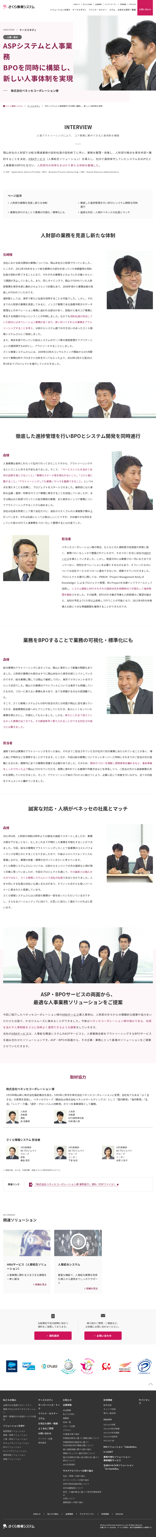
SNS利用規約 (69, 1464)
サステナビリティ (111, 4)
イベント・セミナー (98, 10)
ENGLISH (132, 4)
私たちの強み (87, 4)
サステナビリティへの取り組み (78, 1470)
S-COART (108, 1451)
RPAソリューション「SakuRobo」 (120, 1446)
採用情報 (123, 4)
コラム (112, 10)
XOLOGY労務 (109, 1424)
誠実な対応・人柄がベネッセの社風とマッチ (105, 212)
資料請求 (42, 1442)
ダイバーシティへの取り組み (76, 1480)
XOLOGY (107, 1419)
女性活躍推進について (73, 1487)
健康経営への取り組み (73, 1502)
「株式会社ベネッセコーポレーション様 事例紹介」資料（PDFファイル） (75, 1184)
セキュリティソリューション (16, 1443)
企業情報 (98, 4)
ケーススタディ (79, 10)
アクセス (67, 1430)
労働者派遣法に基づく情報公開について (81, 1438)
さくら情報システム (14, 106)
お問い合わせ (44, 1433)
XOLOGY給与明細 (111, 1428)
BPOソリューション (12, 1447)
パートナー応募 (45, 1438)
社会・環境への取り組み (74, 1475)
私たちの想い (69, 1414)
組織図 (66, 1418)
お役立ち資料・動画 (127, 10)
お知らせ (76, 4)
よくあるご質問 (45, 1428)
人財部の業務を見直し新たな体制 (28, 203)
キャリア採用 (109, 1409)
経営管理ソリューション (14, 1431)
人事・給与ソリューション (15, 1438)
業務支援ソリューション (14, 1454)
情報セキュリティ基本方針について (79, 1453)
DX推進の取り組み (71, 1434)
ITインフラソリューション (15, 1451)
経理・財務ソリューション (15, 1434)
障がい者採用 (109, 1413)
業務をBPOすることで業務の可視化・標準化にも (37, 212)
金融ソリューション (12, 1458)
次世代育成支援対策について (76, 1483)
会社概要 (67, 1410)
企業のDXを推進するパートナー (17, 1405)
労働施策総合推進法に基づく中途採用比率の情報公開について (78, 1444)
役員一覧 (67, 1422)
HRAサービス (36, 159)
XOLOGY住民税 (110, 1436)
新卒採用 (107, 1405)
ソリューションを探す (60, 10)
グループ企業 (69, 1426)
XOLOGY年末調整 (111, 1432)
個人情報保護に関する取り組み (77, 1449)
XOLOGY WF (109, 1440)
